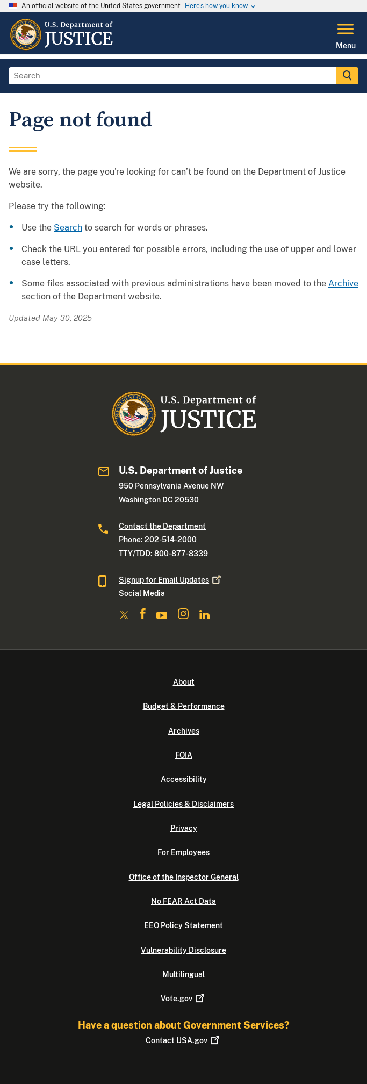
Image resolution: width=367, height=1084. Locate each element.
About (184, 682)
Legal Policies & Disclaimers (183, 804)
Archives (183, 731)
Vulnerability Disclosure (183, 950)
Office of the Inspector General (184, 877)
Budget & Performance (184, 706)
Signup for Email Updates (171, 580)
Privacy (183, 828)
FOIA (183, 755)
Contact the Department (162, 526)
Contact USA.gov (183, 1040)
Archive (343, 283)
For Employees (183, 852)
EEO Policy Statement (183, 925)
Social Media (142, 593)
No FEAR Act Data (183, 901)
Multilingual (183, 974)
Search (68, 227)
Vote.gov (183, 998)
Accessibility (184, 779)
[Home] (61, 48)
